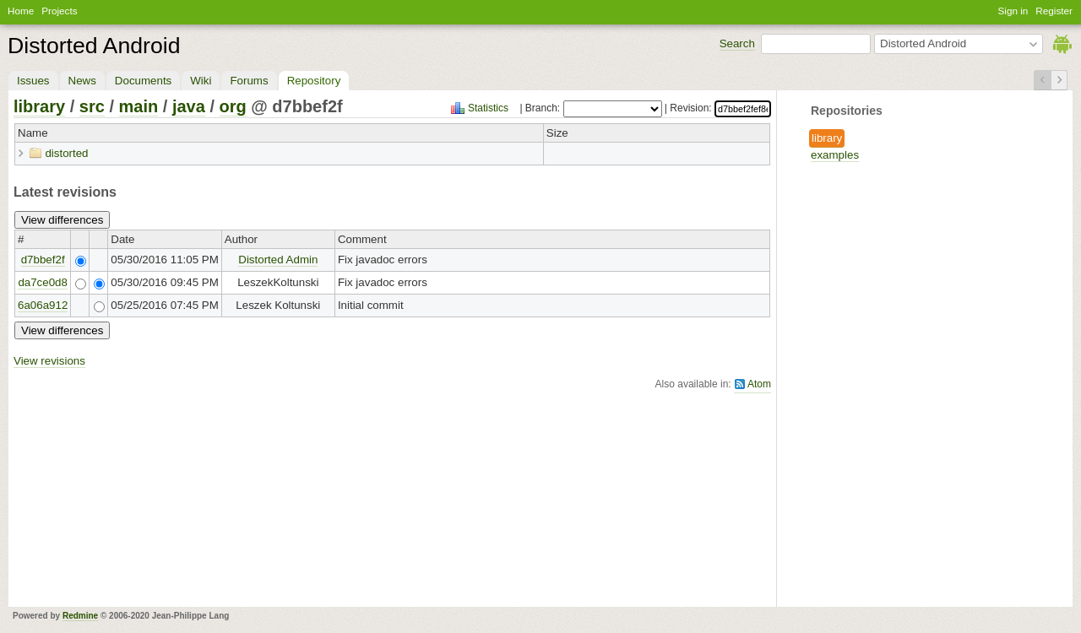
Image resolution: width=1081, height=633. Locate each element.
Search (737, 43)
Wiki (200, 80)
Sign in (1013, 10)
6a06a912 (43, 305)
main (139, 106)
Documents (143, 80)
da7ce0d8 (43, 282)
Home (21, 10)
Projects (59, 10)
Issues (33, 80)
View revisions (49, 360)
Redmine (80, 615)
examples (835, 155)
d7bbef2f (43, 259)
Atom (759, 384)
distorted (66, 153)
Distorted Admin (278, 259)
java (188, 106)
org (233, 106)
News (82, 80)
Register (1054, 10)
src (92, 106)
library (827, 138)
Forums (249, 80)
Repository (314, 80)
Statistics (488, 108)
